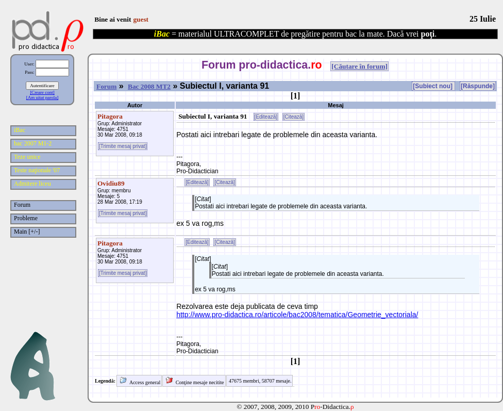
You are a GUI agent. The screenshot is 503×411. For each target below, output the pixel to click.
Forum (106, 86)
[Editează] (266, 117)
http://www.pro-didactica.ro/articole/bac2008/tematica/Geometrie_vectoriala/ (297, 314)
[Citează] (293, 117)
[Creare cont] (42, 92)
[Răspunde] (478, 86)
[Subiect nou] (433, 86)
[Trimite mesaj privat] (122, 146)
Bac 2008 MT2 (149, 86)
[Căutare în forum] (359, 66)
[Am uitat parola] (42, 97)
